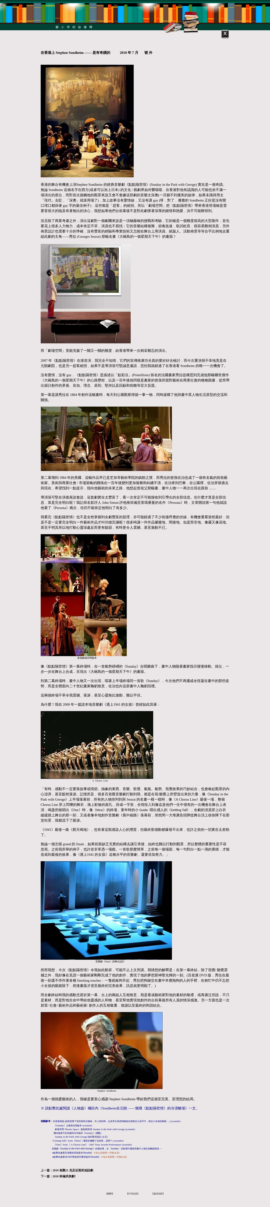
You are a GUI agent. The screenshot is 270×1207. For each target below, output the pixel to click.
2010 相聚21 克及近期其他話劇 (73, 1170)
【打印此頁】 (133, 1193)
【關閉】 (109, 1193)
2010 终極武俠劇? (64, 1176)
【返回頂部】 (158, 1193)
